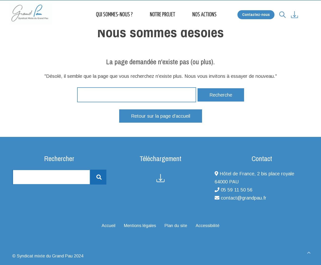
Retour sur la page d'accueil (160, 116)
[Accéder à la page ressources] (298, 13)
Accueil (108, 225)
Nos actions (204, 15)
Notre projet (162, 15)
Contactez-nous (256, 14)
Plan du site (176, 225)
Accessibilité (207, 225)
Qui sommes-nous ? (114, 15)
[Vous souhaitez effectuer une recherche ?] (283, 13)
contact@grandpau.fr (243, 197)
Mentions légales (140, 225)
